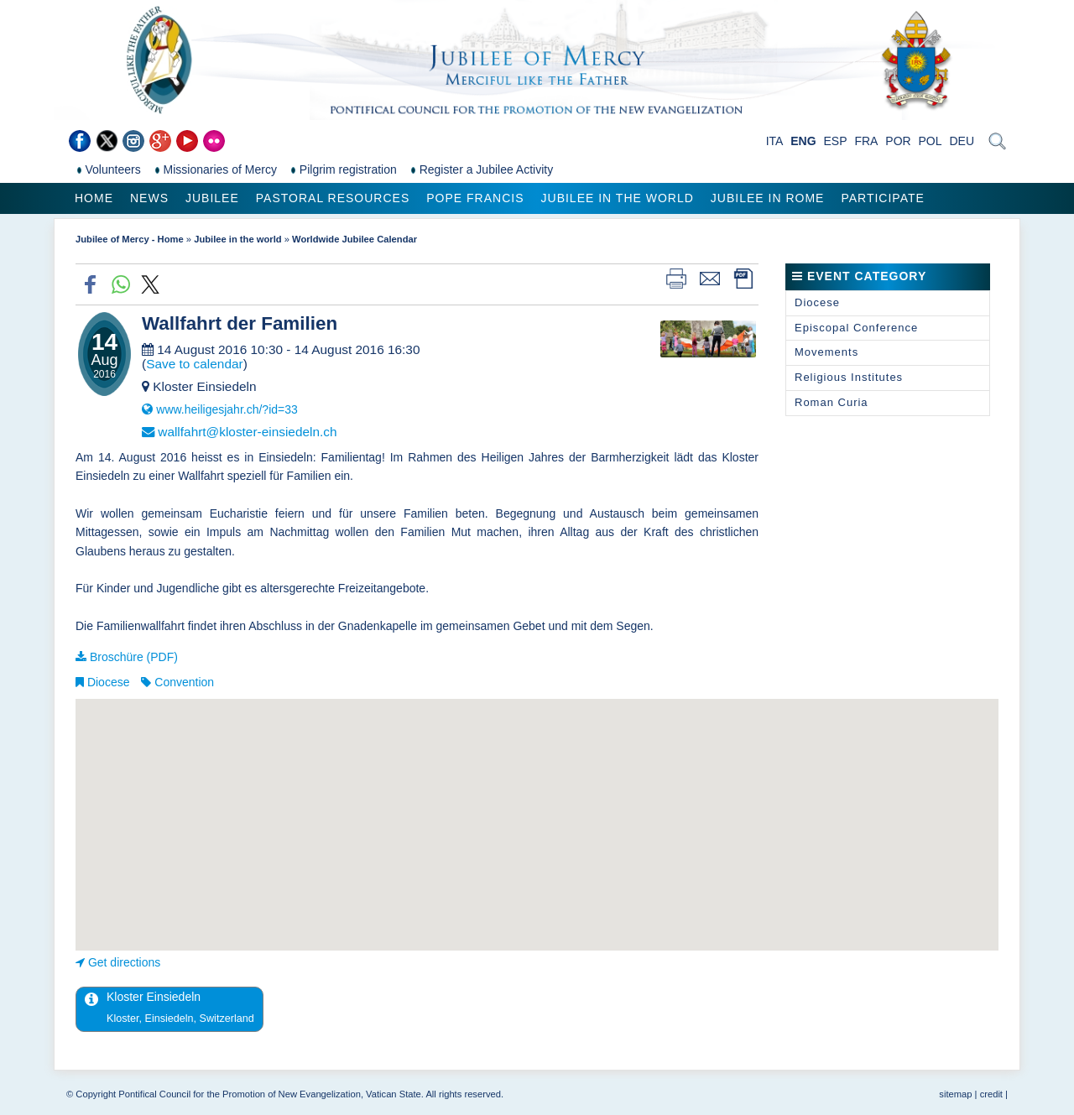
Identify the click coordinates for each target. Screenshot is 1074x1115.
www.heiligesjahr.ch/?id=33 (227, 409)
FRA (866, 141)
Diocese (108, 682)
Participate (882, 198)
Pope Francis (475, 198)
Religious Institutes (849, 377)
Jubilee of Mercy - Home (130, 239)
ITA (775, 141)
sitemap (955, 1094)
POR (897, 141)
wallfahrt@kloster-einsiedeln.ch (247, 432)
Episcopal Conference (856, 327)
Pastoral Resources (332, 198)
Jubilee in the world (617, 198)
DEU (961, 141)
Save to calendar (194, 364)
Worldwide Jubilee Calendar (354, 239)
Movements (826, 352)
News (149, 198)
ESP (835, 141)
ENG (803, 141)
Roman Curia (831, 402)
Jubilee (212, 198)
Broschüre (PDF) (134, 657)
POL (930, 141)
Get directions (124, 962)
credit (991, 1094)
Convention (184, 682)
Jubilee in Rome (768, 198)
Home (94, 198)
